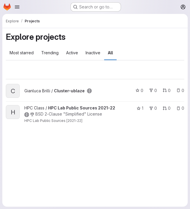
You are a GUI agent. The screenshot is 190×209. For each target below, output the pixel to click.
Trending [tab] (50, 52)
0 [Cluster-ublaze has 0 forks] (153, 90)
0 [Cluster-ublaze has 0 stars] (139, 90)
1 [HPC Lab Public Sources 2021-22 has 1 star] (140, 108)
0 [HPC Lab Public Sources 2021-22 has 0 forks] (153, 108)
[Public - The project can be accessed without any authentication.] (89, 91)
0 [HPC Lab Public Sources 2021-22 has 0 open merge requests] (167, 108)
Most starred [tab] (22, 52)
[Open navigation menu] (17, 7)
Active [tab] (72, 52)
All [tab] (110, 52)
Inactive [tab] (93, 52)
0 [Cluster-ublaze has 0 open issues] (180, 90)
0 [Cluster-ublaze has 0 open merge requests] (167, 90)
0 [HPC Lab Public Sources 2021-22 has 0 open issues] (180, 108)
